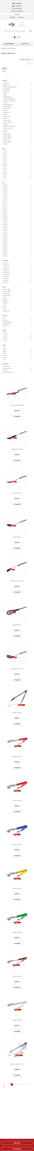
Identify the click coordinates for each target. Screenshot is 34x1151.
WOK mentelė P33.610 (17, 669)
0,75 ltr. (5, 174)
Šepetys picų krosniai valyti (10, 126)
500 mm (5, 252)
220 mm (5, 197)
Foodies (5, 299)
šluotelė (5, 132)
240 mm (5, 201)
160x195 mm (6, 268)
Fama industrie (7, 366)
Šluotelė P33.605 (17, 625)
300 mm (5, 218)
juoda (5, 353)
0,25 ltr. (5, 170)
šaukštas (5, 118)
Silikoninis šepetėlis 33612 (17, 581)
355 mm (5, 236)
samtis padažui (7, 116)
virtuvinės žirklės (7, 138)
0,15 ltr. (5, 164)
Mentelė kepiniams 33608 (17, 405)
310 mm (5, 222)
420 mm (5, 246)
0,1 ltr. (5, 160)
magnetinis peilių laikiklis (9, 98)
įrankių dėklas (7, 89)
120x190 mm (6, 264)
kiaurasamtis (6, 91)
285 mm (5, 212)
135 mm (5, 334)
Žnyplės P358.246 (17, 976)
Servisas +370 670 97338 (17, 11)
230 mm (5, 199)
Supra (5, 309)
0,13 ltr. (5, 162)
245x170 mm (6, 276)
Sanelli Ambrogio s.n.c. (9, 372)
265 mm (5, 205)
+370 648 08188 (17, 3)
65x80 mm (6, 278)
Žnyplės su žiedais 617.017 (17, 1064)
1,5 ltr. (5, 178)
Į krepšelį (17, 416)
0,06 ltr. (5, 154)
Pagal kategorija (9, 43)
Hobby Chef (6, 301)
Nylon (5, 305)
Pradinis (3, 48)
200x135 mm (6, 272)
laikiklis (5, 94)
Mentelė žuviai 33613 (17, 449)
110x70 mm (6, 263)
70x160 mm (6, 280)
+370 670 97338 (17, 6)
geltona (5, 351)
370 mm (5, 240)
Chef (5, 297)
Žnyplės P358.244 (17, 888)
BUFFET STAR (6, 295)
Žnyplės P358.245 (17, 932)
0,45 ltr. (5, 172)
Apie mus (17, 1143)
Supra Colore (6, 311)
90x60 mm (6, 282)
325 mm (5, 226)
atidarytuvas (6, 83)
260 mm (5, 340)
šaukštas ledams (7, 120)
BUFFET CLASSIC (7, 289)
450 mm (5, 248)
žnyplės (5, 144)
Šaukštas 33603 (17, 537)
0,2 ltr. (5, 168)
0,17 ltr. (5, 166)
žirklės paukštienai (8, 142)
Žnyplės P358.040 (17, 712)
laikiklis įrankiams (7, 96)
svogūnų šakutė (7, 134)
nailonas (5, 320)
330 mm (5, 228)
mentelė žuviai (7, 108)
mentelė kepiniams (8, 104)
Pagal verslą (24, 43)
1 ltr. (5, 176)
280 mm (5, 210)
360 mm (5, 238)
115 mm (5, 333)
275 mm (5, 208)
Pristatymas (17, 1149)
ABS (4, 318)
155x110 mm (6, 266)
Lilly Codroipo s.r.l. (8, 368)
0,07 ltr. (5, 156)
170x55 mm (6, 270)
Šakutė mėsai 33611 (17, 493)
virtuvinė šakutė (7, 136)
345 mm (5, 232)
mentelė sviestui (7, 106)
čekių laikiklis (6, 85)
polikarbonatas (7, 324)
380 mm (5, 242)
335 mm (5, 230)
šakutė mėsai (6, 112)
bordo (5, 349)
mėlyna (5, 355)
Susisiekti (17, 14)
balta (5, 347)
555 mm (5, 254)
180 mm (5, 191)
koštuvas (5, 92)
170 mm (5, 189)
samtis (5, 114)
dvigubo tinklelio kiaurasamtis (10, 87)
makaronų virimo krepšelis (9, 100)
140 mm (5, 187)
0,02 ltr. (5, 150)
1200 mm (6, 185)
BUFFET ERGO (7, 293)
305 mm (5, 220)
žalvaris (5, 326)
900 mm (5, 256)
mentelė (5, 102)
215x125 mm (6, 274)
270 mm (5, 207)
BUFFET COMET (7, 291)
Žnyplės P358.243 (17, 844)
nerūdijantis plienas (8, 322)
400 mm (5, 244)
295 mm (5, 216)
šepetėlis (6, 124)
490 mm (5, 250)
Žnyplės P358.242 (17, 800)
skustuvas (6, 130)
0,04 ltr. (5, 152)
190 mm (5, 193)
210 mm (5, 195)
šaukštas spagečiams (8, 122)
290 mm (5, 214)
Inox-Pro (5, 303)
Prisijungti (12, 17)
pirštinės (5, 110)
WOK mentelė (7, 140)
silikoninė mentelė (8, 128)
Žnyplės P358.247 (17, 1020)
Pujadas (5, 370)
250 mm (5, 203)
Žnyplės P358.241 (17, 756)
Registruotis (21, 17)
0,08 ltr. (5, 158)
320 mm (5, 224)
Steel (5, 307)
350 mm (5, 234)
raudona (5, 357)
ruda (5, 359)
